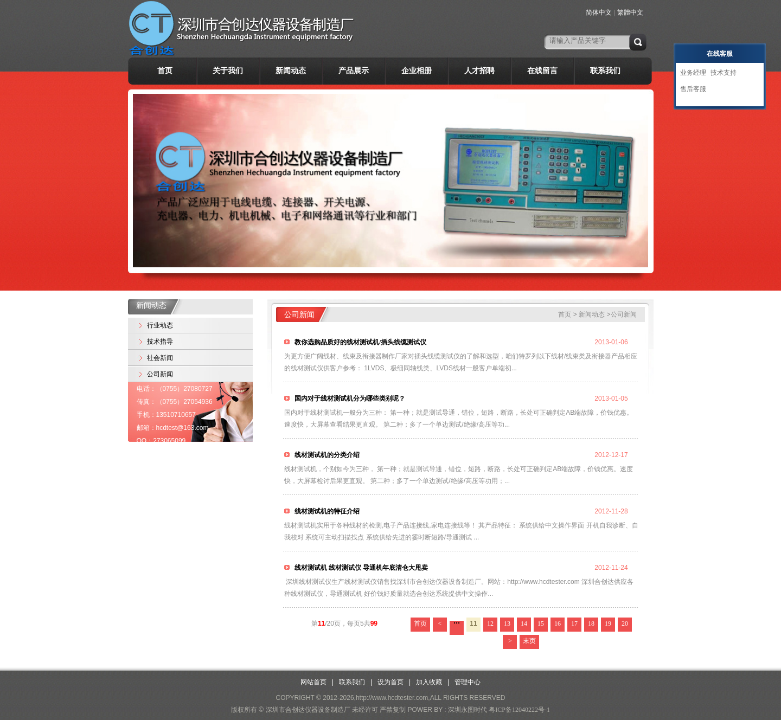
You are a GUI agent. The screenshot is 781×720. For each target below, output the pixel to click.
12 (490, 623)
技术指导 (160, 341)
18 (591, 623)
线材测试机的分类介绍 (326, 455)
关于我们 (228, 71)
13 (507, 623)
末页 (529, 641)
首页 (164, 71)
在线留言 (542, 71)
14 (524, 623)
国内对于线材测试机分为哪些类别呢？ (349, 398)
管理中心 (467, 682)
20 (625, 623)
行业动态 (160, 325)
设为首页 (390, 682)
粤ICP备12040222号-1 (519, 709)
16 (557, 623)
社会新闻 (160, 358)
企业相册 (416, 71)
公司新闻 (160, 374)
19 (608, 623)
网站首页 (313, 682)
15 (540, 623)
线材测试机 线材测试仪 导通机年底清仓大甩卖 (360, 567)
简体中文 (599, 12)
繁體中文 (630, 12)
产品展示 (353, 71)
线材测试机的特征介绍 (326, 511)
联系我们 (605, 71)
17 (574, 623)
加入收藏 (429, 682)
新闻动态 (291, 71)
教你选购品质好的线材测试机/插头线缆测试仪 (359, 342)
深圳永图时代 (467, 709)
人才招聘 (479, 71)
